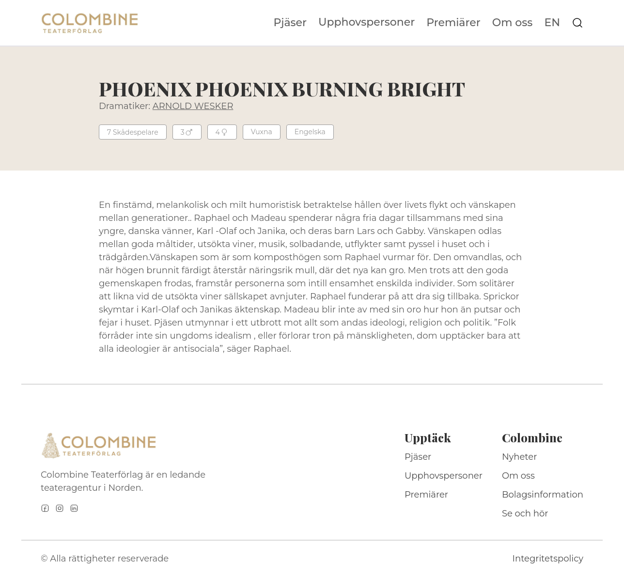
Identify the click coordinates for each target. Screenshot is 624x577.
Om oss (512, 22)
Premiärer (453, 22)
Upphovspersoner (366, 22)
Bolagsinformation (542, 494)
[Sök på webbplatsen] (577, 23)
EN (552, 22)
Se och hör (525, 513)
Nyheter (519, 457)
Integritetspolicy (548, 558)
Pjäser (290, 22)
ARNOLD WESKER (193, 106)
